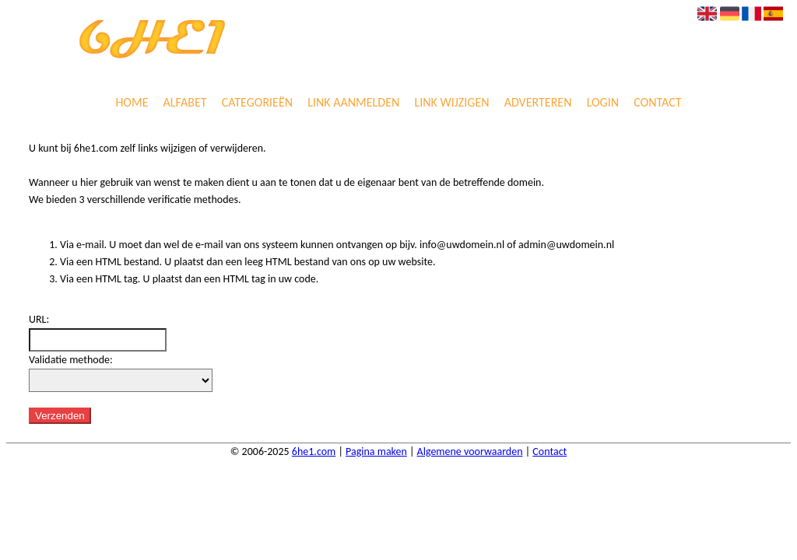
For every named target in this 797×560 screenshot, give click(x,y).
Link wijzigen (451, 103)
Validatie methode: (71, 359)
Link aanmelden (353, 103)
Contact (657, 103)
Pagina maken (376, 451)
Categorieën (257, 103)
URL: (39, 319)
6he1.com (313, 451)
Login (603, 103)
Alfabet (185, 103)
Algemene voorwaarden (470, 451)
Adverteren (538, 103)
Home (131, 103)
